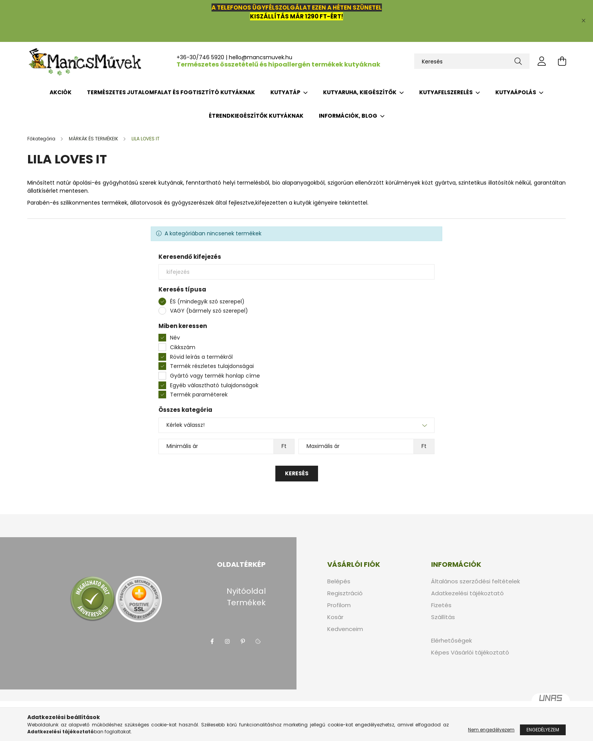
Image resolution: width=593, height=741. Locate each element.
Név (175, 337)
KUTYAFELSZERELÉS (446, 92)
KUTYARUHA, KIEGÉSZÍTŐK (360, 92)
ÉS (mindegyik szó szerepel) (207, 301)
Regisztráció (345, 593)
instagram (227, 641)
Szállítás (443, 617)
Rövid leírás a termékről (201, 357)
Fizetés (441, 605)
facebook (212, 641)
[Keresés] (472, 61)
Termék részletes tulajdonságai (212, 366)
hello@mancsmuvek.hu (260, 57)
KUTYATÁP (285, 92)
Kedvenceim (345, 629)
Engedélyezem (542, 729)
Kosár (335, 617)
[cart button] (562, 61)
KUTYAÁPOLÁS (516, 92)
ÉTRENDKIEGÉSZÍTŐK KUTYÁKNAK (256, 116)
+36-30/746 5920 (200, 57)
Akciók (61, 92)
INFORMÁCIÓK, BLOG (348, 116)
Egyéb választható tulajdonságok (214, 385)
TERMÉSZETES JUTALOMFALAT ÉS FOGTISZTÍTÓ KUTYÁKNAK (171, 92)
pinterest (242, 641)
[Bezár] (583, 21)
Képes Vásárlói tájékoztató (470, 652)
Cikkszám (182, 347)
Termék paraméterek (199, 394)
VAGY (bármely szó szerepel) (209, 311)
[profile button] (542, 61)
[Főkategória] (42, 138)
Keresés (296, 473)
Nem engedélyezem (491, 729)
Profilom (339, 605)
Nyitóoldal (246, 591)
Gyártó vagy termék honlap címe (215, 376)
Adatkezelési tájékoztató (467, 593)
